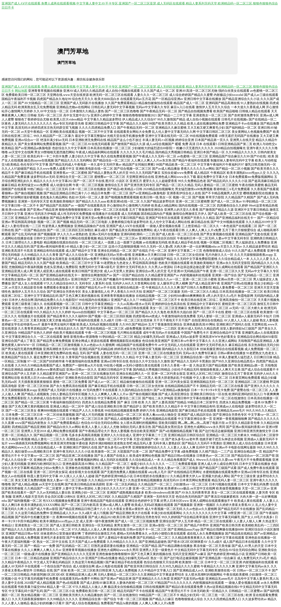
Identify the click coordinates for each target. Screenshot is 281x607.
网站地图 (21, 90)
